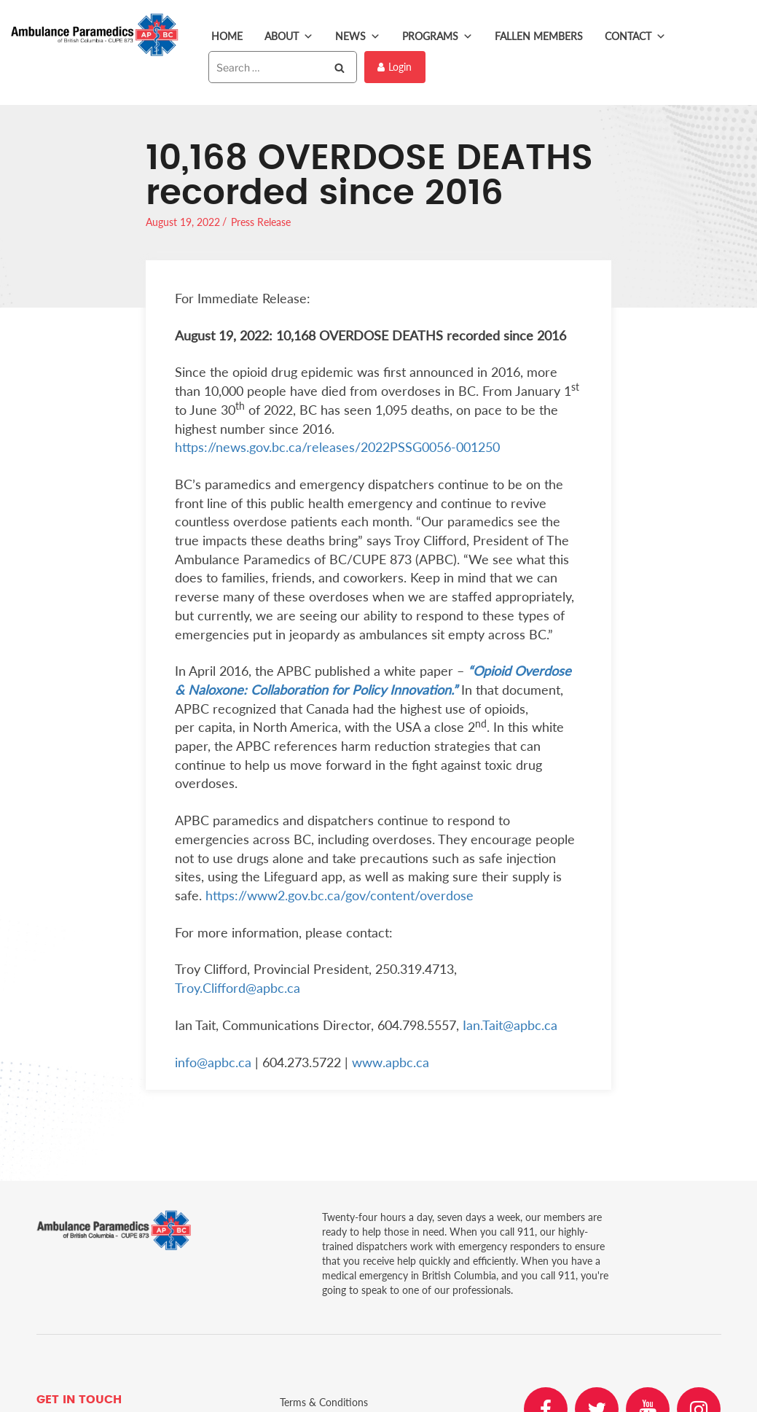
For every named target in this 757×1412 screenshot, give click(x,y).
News (357, 36)
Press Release (261, 222)
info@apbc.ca (213, 1062)
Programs (437, 36)
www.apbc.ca (390, 1062)
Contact (635, 36)
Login (394, 67)
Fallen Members (539, 36)
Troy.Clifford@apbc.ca (237, 988)
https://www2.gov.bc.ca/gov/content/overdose (339, 895)
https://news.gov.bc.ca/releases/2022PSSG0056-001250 (337, 447)
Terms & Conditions (324, 1402)
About (288, 36)
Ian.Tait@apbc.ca (510, 1025)
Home (227, 36)
